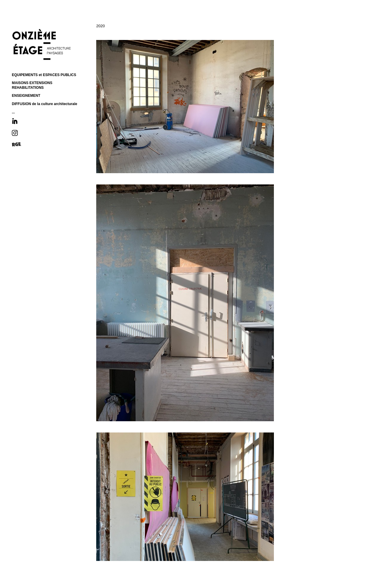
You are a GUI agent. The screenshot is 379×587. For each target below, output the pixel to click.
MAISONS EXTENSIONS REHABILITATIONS (32, 85)
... (13, 112)
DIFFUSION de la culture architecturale (44, 104)
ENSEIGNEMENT (26, 96)
